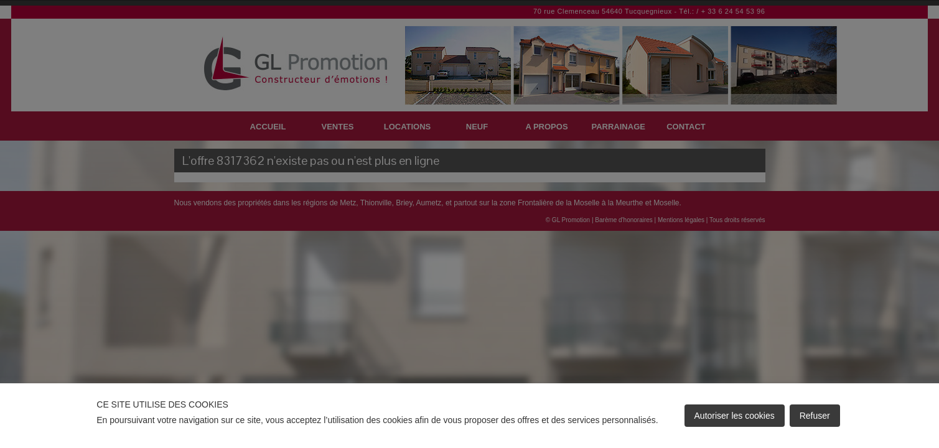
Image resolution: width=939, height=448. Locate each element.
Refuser (815, 416)
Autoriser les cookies (734, 416)
